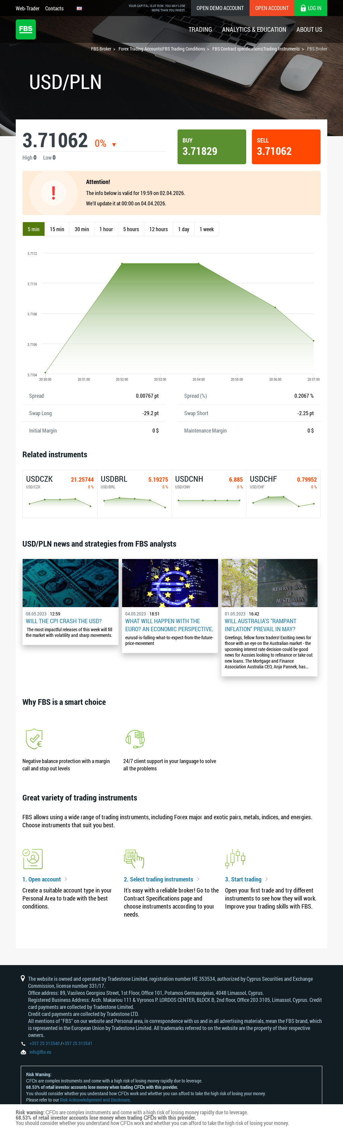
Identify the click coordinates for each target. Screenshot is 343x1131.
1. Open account (41, 879)
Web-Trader (28, 8)
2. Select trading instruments (158, 879)
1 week (207, 228)
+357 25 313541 (77, 1043)
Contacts (54, 8)
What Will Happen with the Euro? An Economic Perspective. (169, 625)
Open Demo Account (220, 7)
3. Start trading (243, 879)
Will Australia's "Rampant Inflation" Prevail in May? (260, 625)
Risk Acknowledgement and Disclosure (95, 1100)
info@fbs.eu (40, 1052)
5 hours (131, 228)
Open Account (272, 7)
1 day (183, 228)
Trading (200, 29)
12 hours (158, 228)
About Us (309, 29)
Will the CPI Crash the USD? (64, 621)
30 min (82, 228)
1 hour (106, 228)
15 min (57, 228)
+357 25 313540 (44, 1043)
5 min (34, 228)
